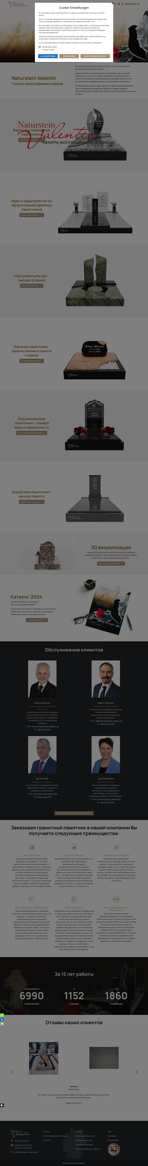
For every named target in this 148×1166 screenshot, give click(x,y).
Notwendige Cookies (49, 47)
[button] (2, 1023)
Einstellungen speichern (95, 56)
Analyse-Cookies (48, 50)
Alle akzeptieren (48, 56)
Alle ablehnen (69, 56)
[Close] (112, 3)
